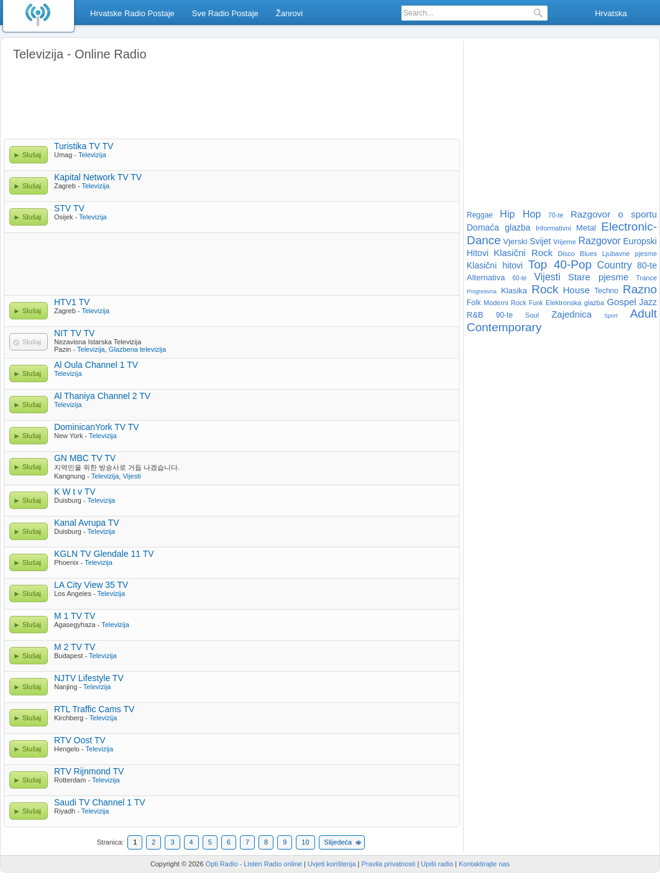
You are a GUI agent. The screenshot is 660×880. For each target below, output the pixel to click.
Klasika (514, 290)
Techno (606, 290)
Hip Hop (520, 214)
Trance (646, 278)
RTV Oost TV (80, 740)
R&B (475, 314)
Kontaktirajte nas (484, 864)
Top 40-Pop (560, 264)
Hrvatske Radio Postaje (132, 13)
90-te (504, 315)
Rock (544, 289)
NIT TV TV (74, 333)
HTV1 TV (71, 302)
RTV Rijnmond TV (89, 771)
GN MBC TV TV (85, 458)
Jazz (648, 302)
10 (305, 842)
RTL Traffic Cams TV (94, 709)
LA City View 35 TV (91, 585)
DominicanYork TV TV (96, 427)
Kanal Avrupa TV (86, 523)
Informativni (553, 228)
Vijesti (131, 476)
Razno (640, 289)
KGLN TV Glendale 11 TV (104, 554)
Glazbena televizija (137, 349)
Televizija (92, 154)
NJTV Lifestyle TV (89, 678)
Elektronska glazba (575, 302)
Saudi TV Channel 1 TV (99, 802)
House (576, 290)
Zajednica (571, 314)
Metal (586, 227)
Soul (532, 315)
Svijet (540, 241)
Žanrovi (289, 13)
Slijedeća (338, 842)
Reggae (480, 215)
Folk (474, 302)
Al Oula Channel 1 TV (96, 365)
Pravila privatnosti (389, 864)
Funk (536, 303)
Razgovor (599, 241)
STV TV (69, 208)
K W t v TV (75, 492)
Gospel (621, 301)
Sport (611, 316)
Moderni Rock (505, 302)
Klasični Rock (522, 252)
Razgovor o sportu (614, 214)
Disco (566, 253)
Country (614, 265)
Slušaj (31, 154)
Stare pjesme (598, 277)
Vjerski (515, 241)
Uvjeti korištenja (332, 864)
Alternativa (486, 277)
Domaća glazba (499, 227)
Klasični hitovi (495, 265)
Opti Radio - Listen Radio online (254, 864)
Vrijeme (564, 241)
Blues (588, 253)
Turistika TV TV (83, 146)
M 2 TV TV (74, 647)
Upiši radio (437, 864)
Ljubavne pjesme (629, 253)
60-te (520, 278)
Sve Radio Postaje (225, 13)
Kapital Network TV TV (98, 177)
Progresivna (482, 291)
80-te (647, 265)
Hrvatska (610, 13)
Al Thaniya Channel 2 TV (102, 396)
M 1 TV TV (74, 616)
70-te (556, 215)
